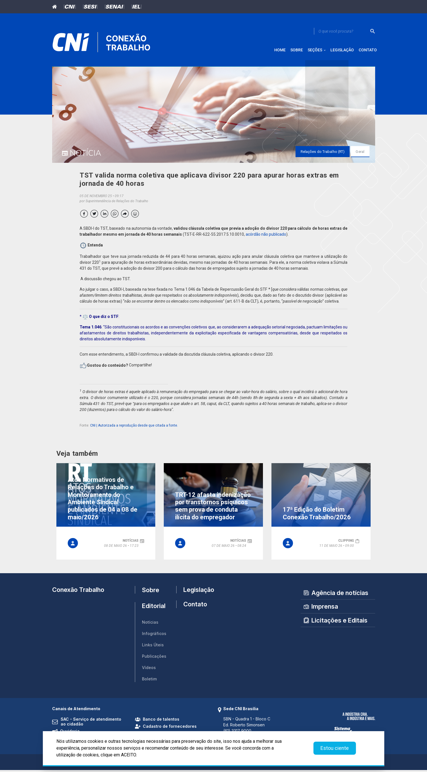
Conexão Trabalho (78, 591)
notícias (131, 543)
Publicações (154, 658)
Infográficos (154, 635)
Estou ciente (334, 748)
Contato (195, 608)
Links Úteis (153, 646)
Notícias (150, 624)
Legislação (196, 591)
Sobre (150, 591)
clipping (346, 543)
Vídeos (149, 669)
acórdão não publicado (266, 236)
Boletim (149, 680)
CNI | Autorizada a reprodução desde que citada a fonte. (134, 427)
